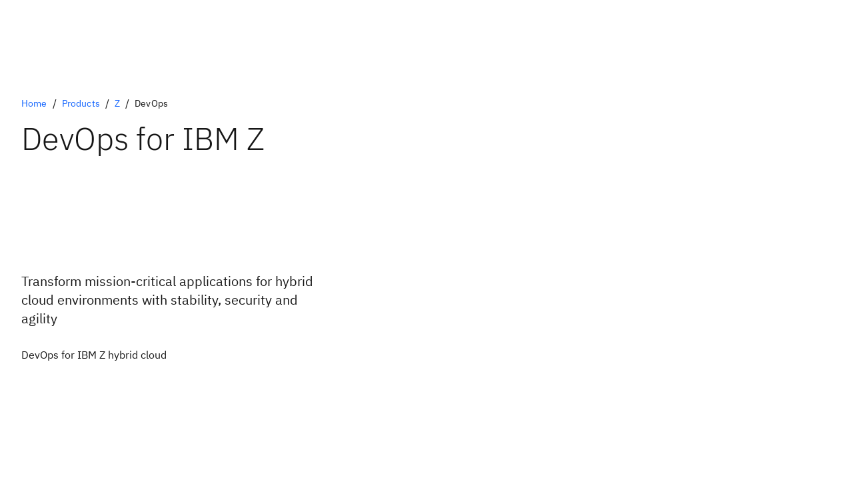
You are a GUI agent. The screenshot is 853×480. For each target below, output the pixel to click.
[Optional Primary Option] (94, 354)
